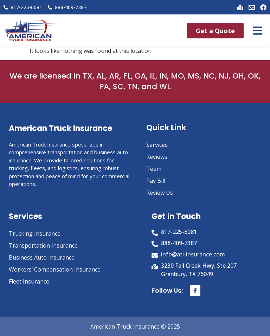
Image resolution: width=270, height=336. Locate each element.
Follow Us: (167, 290)
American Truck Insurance (60, 128)
